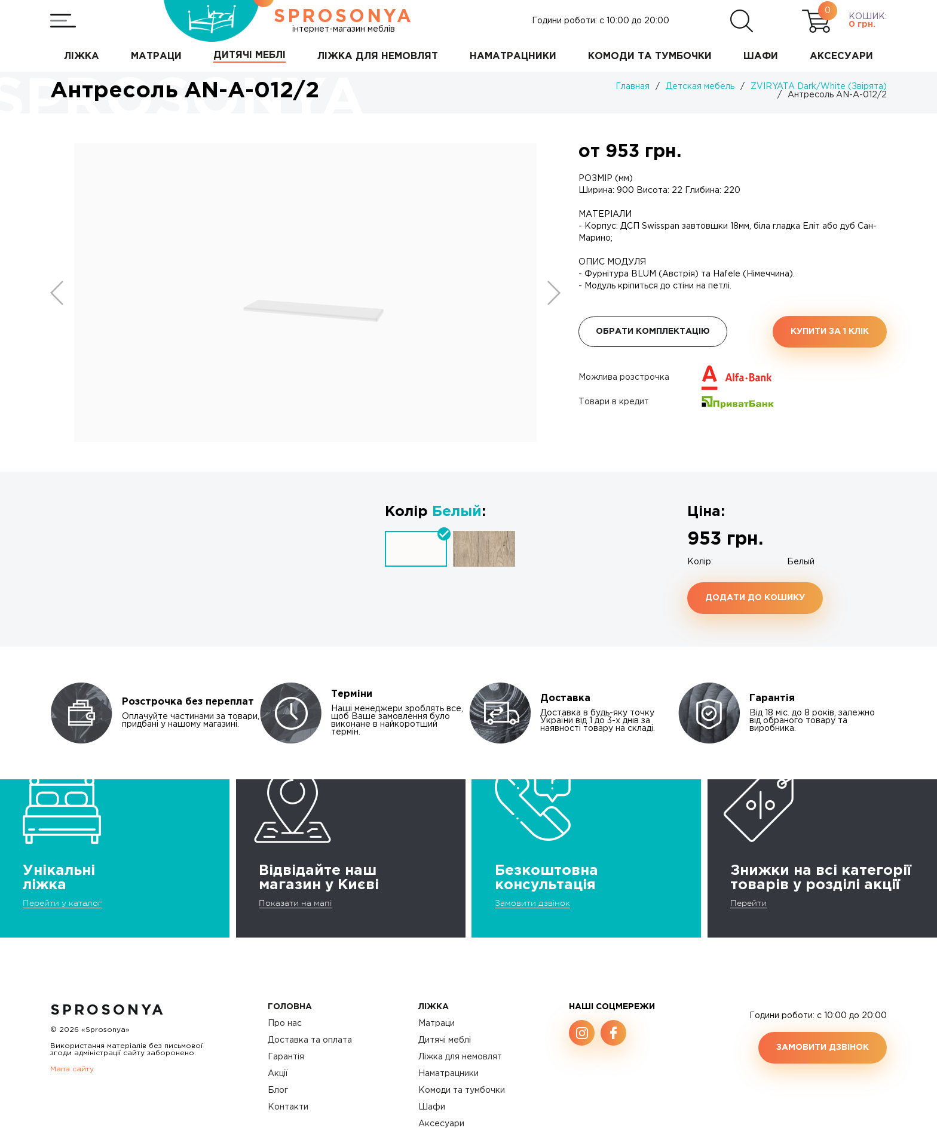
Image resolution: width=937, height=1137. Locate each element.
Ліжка (433, 1006)
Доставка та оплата (310, 1040)
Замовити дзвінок (532, 903)
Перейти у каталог (62, 903)
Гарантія (286, 1057)
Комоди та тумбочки (461, 1090)
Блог (278, 1090)
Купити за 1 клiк (830, 331)
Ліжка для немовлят (460, 1057)
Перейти (748, 903)
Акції (278, 1073)
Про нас (285, 1023)
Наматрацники (448, 1073)
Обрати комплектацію (653, 331)
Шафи (431, 1107)
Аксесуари (441, 1123)
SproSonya (108, 1010)
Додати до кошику (755, 597)
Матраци (436, 1023)
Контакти (288, 1107)
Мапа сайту (72, 1069)
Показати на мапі (295, 903)
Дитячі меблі (444, 1040)
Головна (290, 1006)
